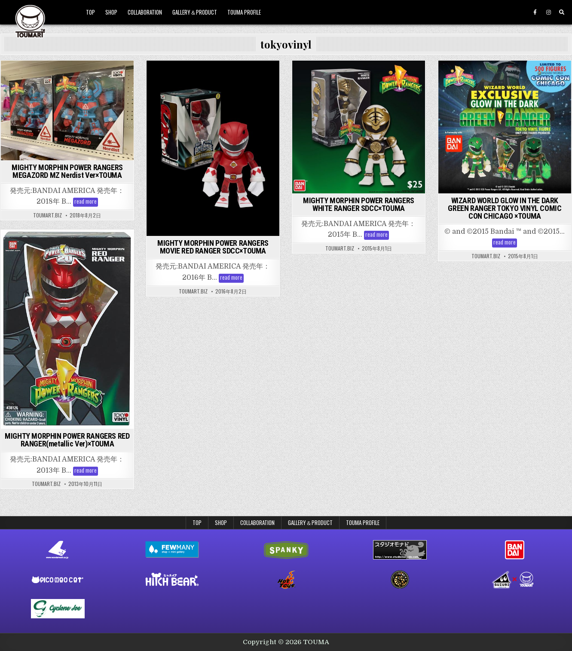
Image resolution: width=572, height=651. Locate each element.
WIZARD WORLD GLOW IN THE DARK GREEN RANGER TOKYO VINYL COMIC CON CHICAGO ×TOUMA (504, 208)
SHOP (111, 12)
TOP (90, 12)
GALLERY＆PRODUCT (194, 12)
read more (86, 202)
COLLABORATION (145, 12)
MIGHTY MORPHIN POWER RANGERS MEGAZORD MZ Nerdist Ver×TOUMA (67, 171)
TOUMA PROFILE (244, 12)
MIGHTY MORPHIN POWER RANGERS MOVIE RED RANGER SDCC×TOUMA (213, 246)
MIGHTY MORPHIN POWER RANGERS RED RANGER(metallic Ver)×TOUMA (67, 439)
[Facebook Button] (535, 12)
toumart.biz (47, 215)
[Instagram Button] (548, 12)
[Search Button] (561, 12)
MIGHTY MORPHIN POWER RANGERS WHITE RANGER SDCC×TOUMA (358, 204)
